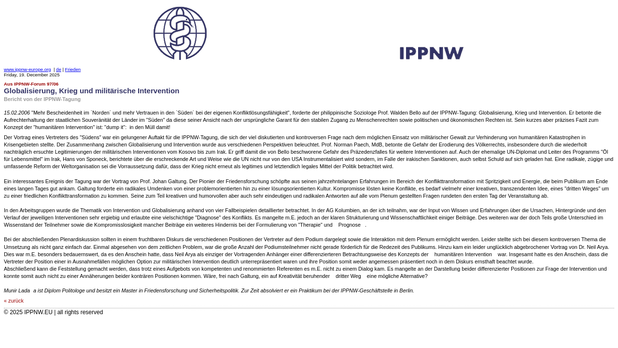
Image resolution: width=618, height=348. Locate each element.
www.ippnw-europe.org (27, 69)
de (58, 69)
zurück (16, 301)
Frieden (73, 69)
